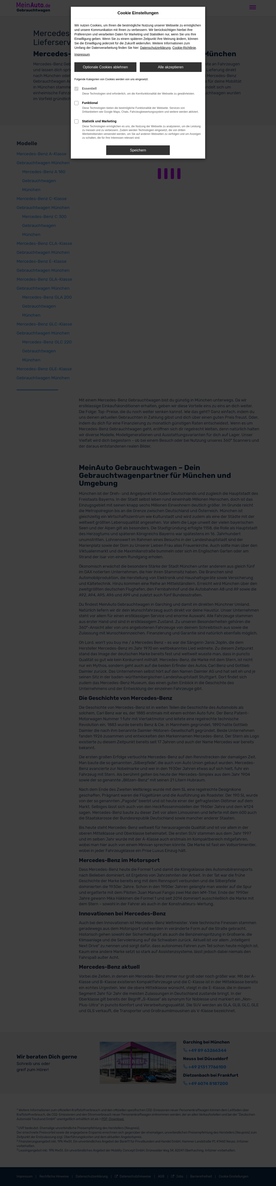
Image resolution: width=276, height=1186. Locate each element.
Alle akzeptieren (170, 67)
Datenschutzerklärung (155, 48)
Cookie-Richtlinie (184, 48)
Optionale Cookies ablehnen (105, 67)
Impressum (82, 54)
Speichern (138, 150)
